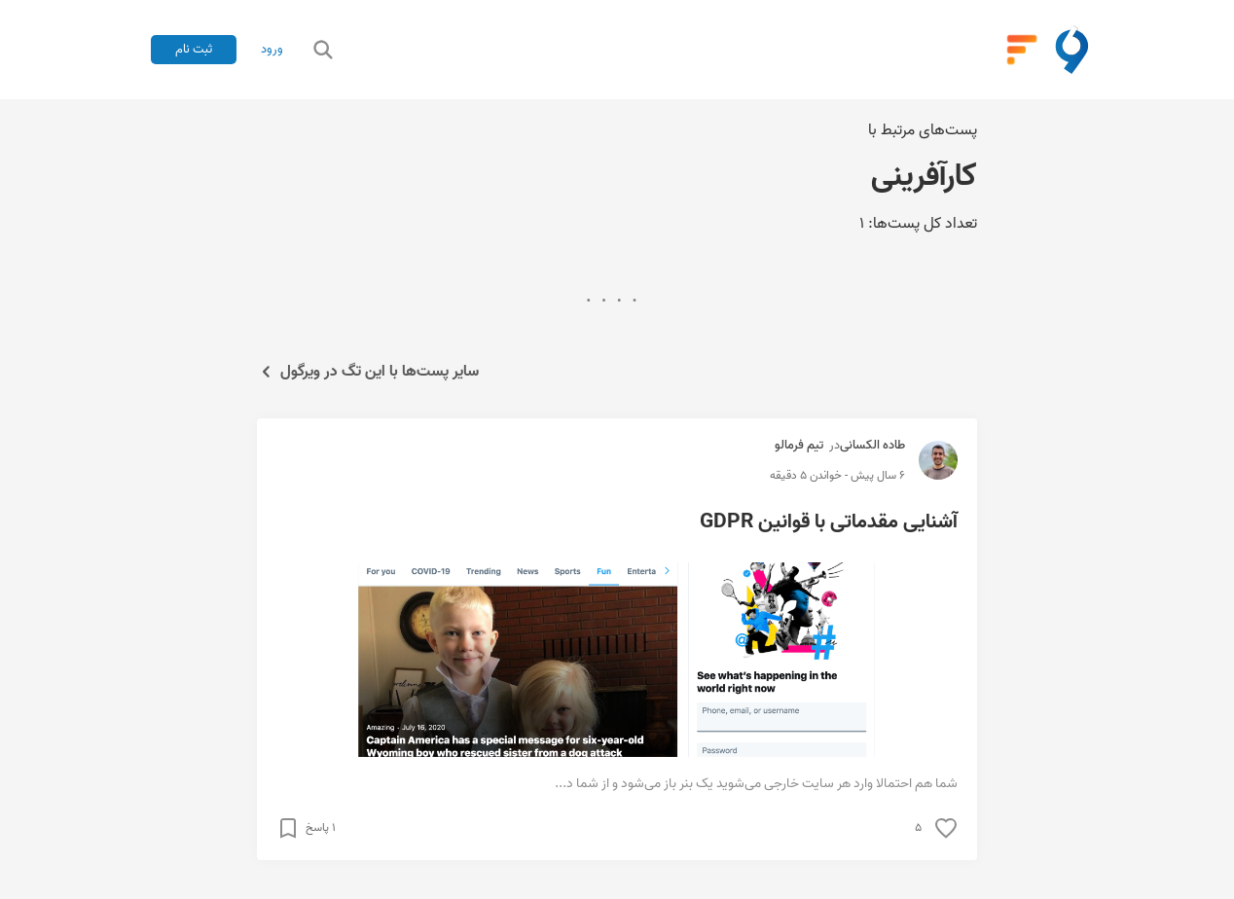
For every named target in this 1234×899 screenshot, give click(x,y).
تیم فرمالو (799, 445)
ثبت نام (193, 49)
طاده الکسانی (872, 445)
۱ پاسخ (321, 828)
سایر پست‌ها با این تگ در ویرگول (368, 371)
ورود (272, 49)
